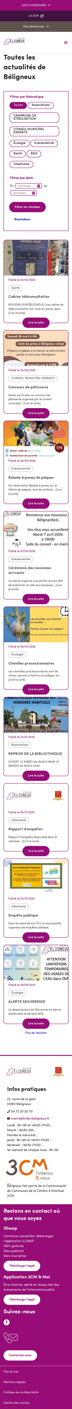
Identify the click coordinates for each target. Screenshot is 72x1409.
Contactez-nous (20, 1355)
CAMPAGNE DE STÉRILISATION (25, 117)
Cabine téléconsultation (28, 297)
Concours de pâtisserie (28, 387)
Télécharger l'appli (22, 1266)
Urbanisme (21, 164)
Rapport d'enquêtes (25, 829)
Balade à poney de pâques (31, 478)
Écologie (19, 143)
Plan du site (11, 1371)
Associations (41, 105)
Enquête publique (23, 915)
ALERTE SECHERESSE (26, 1002)
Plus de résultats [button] (36, 1033)
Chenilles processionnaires (31, 663)
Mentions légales (15, 1382)
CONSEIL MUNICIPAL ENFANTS (28, 131)
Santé (17, 153)
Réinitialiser (22, 219)
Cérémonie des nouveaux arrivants (29, 570)
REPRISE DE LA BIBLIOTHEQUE (35, 754)
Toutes (18, 105)
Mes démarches (34, 26)
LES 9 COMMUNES (34, 5)
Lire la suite (36, 322)
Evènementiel (44, 143)
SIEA (34, 153)
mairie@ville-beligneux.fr (30, 1118)
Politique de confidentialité (21, 1392)
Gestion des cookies (16, 1403)
